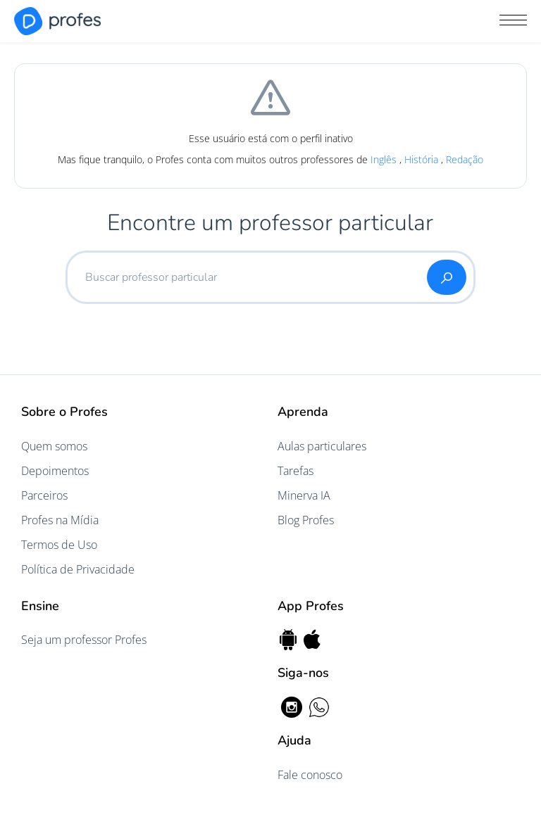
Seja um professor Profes (84, 639)
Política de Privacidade (78, 569)
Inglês (385, 159)
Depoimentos (55, 471)
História (422, 159)
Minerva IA (304, 495)
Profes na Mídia (60, 520)
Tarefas (295, 471)
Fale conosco (310, 775)
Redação (464, 159)
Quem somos (54, 446)
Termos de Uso (59, 544)
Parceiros (44, 495)
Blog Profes (306, 520)
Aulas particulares (322, 446)
